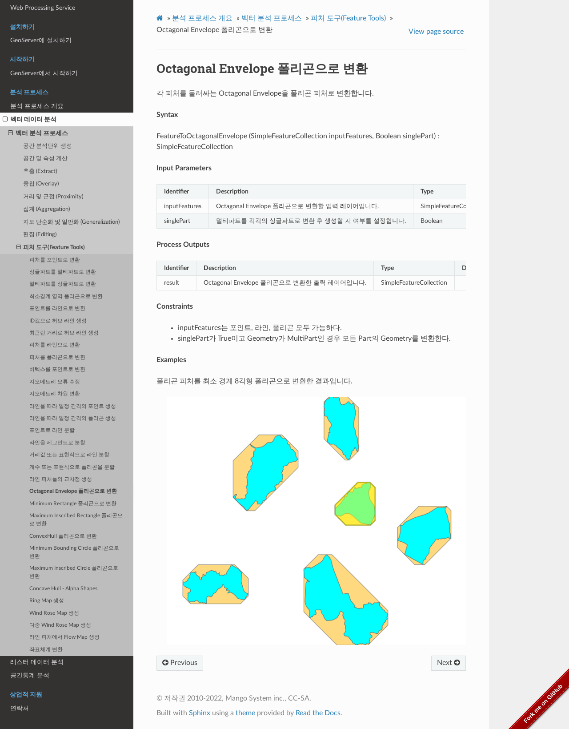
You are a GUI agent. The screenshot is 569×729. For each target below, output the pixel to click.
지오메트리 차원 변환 (54, 393)
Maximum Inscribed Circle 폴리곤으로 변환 (73, 572)
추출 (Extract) (40, 171)
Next (448, 662)
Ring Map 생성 (46, 600)
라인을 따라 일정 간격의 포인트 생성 (72, 406)
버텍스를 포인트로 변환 (57, 369)
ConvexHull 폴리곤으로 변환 (63, 536)
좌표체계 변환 (46, 649)
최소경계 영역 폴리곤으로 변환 (66, 296)
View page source (436, 31)
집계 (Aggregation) (46, 209)
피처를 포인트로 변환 (54, 260)
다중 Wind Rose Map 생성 (60, 625)
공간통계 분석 (29, 675)
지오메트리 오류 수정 (54, 381)
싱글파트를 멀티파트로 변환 (62, 272)
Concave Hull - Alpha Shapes (63, 588)
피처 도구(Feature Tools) (50, 248)
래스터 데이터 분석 (37, 662)
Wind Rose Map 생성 (54, 613)
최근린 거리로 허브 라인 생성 (64, 332)
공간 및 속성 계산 (45, 158)
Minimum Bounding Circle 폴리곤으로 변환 (74, 552)
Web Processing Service (42, 7)
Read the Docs (318, 713)
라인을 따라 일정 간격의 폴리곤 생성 (72, 418)
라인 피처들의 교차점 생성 (60, 479)
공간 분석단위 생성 (47, 146)
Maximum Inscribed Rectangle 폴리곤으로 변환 (76, 519)
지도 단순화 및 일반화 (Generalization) (71, 222)
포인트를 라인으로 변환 (57, 308)
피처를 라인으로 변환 (54, 344)
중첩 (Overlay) (41, 184)
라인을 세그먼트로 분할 (57, 442)
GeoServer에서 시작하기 (44, 73)
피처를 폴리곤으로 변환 (57, 357)
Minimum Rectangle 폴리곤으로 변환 (72, 503)
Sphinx (199, 713)
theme (245, 713)
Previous (179, 662)
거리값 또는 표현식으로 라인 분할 (69, 454)
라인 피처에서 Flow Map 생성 (64, 637)
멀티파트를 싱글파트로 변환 (62, 284)
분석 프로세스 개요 (37, 106)
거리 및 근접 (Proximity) (53, 197)
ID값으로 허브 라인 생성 (58, 320)
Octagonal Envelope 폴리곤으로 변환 (73, 491)
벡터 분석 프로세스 (38, 133)
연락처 (19, 708)
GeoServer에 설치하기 (41, 40)
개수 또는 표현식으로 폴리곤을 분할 (72, 467)
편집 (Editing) (39, 235)
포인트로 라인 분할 (52, 430)
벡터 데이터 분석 (29, 120)
